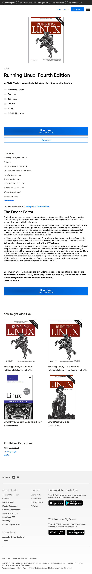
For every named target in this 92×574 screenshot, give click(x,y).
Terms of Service (8, 568)
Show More (9, 201)
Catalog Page (10, 451)
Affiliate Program (10, 513)
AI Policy (34, 506)
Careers (5, 498)
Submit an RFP (8, 517)
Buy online (46, 140)
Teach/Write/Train (10, 495)
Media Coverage (9, 506)
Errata (6, 455)
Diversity (6, 520)
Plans (59, 9)
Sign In (66, 9)
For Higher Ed (42, 3)
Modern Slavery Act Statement (60, 568)
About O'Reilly (9, 490)
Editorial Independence (38, 568)
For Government (26, 3)
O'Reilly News (8, 502)
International (9, 532)
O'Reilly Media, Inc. (16, 113)
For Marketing (74, 3)
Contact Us (36, 495)
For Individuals (58, 3)
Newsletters (36, 498)
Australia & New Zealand (13, 537)
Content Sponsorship (11, 524)
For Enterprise (9, 3)
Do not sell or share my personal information (19, 558)
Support (35, 490)
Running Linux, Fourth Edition (36, 206)
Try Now (77, 9)
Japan (5, 540)
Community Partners (11, 509)
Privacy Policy (37, 502)
